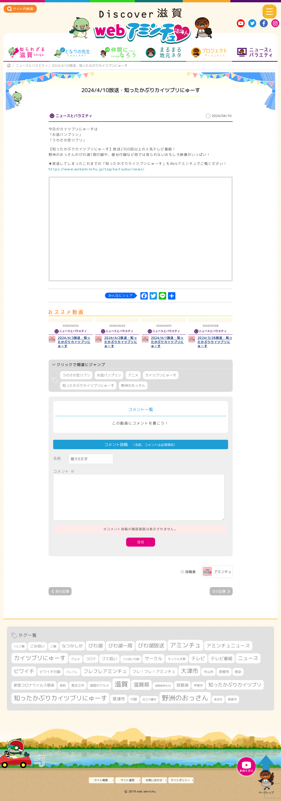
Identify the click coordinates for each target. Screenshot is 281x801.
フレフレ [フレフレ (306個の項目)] (72, 672)
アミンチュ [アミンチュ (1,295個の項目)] (185, 645)
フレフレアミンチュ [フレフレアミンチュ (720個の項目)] (105, 671)
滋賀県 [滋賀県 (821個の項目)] (141, 684)
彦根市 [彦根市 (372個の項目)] (224, 671)
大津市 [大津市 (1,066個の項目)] (189, 671)
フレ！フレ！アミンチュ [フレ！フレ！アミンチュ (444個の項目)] (153, 671)
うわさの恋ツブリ (76, 375)
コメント (64, 471)
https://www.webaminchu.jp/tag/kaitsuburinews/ (97, 169)
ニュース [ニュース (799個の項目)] (248, 658)
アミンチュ (222, 571)
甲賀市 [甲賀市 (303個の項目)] (198, 685)
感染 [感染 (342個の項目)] (238, 672)
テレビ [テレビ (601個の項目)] (198, 658)
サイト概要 (101, 780)
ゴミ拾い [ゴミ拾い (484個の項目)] (109, 658)
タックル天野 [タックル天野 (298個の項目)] (177, 659)
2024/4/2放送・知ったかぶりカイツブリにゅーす (120, 342)
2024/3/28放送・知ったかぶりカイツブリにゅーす (214, 342)
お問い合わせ (154, 780)
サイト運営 (127, 780)
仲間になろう (118, 52)
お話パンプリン (109, 375)
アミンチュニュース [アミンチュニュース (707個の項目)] (228, 645)
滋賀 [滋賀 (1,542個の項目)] (121, 684)
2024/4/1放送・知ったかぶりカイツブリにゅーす (167, 342)
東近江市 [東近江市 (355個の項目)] (77, 685)
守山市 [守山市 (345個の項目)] (208, 672)
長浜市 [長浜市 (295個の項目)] (218, 699)
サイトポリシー (180, 780)
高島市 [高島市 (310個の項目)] (232, 699)
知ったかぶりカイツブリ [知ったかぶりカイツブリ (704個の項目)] (234, 684)
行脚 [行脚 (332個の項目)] (133, 699)
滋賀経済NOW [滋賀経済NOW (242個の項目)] (163, 685)
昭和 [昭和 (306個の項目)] (63, 685)
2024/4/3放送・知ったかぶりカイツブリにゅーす (74, 342)
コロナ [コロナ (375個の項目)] (91, 658)
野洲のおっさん (133, 385)
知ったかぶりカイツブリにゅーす (88, 385)
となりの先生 (72, 52)
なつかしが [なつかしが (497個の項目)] (72, 646)
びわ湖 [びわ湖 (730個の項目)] (95, 645)
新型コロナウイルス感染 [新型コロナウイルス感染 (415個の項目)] (34, 685)
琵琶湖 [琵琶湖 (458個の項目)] (182, 685)
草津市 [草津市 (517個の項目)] (119, 699)
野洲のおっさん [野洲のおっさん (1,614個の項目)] (185, 697)
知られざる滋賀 (26, 52)
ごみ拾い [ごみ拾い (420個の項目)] (37, 646)
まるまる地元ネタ (163, 52)
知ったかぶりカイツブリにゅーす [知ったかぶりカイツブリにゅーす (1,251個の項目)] (60, 698)
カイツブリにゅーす (160, 375)
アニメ (133, 375)
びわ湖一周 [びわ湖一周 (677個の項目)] (120, 645)
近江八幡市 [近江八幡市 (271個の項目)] (149, 699)
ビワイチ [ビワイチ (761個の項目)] (24, 671)
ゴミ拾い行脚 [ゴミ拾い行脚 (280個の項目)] (131, 659)
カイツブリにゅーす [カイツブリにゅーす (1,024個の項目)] (40, 658)
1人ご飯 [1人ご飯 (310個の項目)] (19, 646)
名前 (57, 458)
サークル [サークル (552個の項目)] (153, 658)
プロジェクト (209, 52)
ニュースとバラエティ (254, 52)
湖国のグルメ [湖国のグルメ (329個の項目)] (99, 685)
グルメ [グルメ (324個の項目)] (75, 659)
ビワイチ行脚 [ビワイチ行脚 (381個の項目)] (50, 671)
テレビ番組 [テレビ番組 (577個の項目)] (221, 658)
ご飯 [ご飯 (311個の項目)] (53, 646)
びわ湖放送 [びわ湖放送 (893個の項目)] (151, 645)
